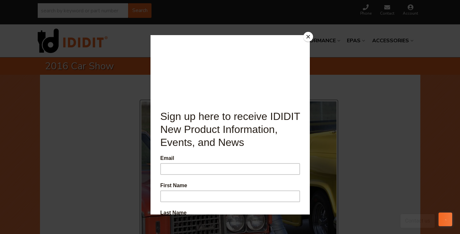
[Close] (308, 37)
